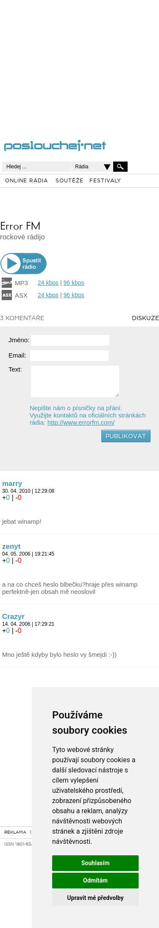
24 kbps (48, 282)
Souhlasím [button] (95, 863)
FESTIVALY (105, 181)
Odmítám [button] (95, 880)
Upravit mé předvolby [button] (95, 897)
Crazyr (13, 617)
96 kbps (73, 282)
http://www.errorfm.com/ (80, 422)
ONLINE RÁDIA (26, 181)
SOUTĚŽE (70, 181)
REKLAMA (15, 833)
